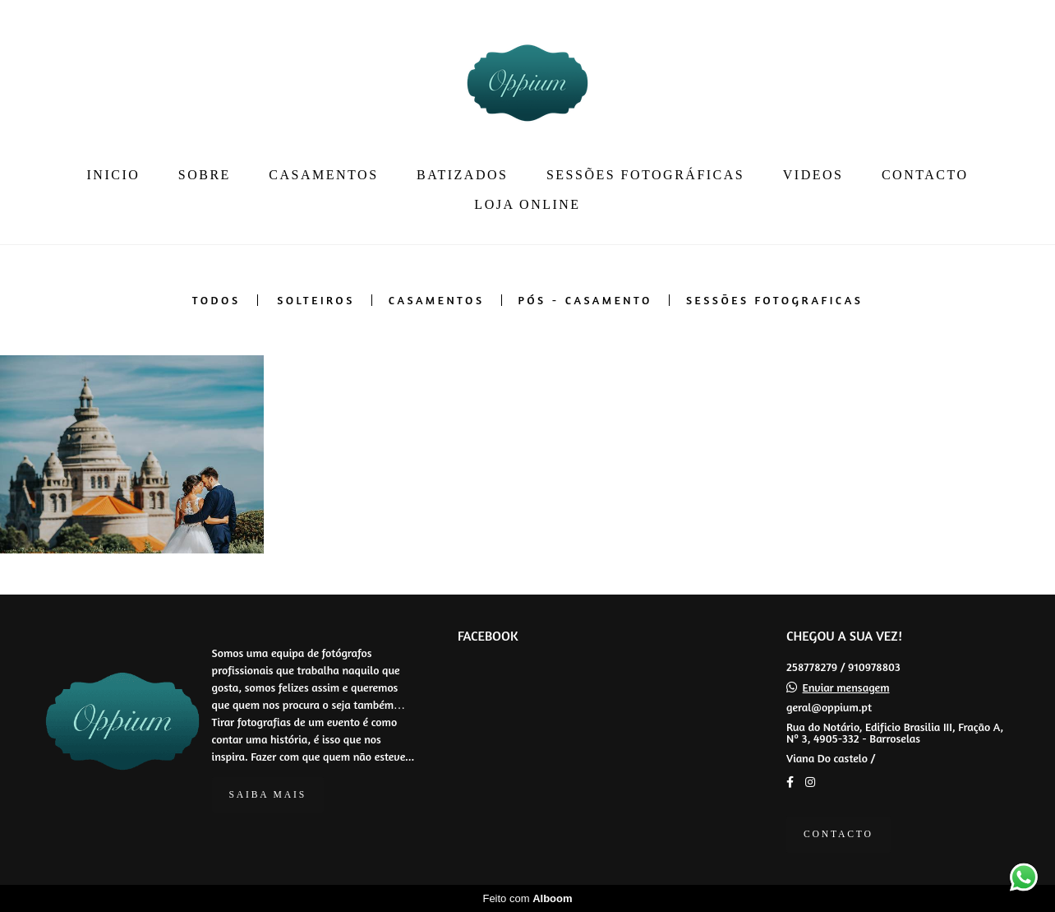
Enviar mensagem (846, 687)
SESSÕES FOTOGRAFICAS (774, 300)
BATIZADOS (462, 175)
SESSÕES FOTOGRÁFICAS (645, 175)
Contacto (838, 834)
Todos (216, 300)
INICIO (114, 175)
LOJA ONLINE (527, 204)
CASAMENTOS (323, 175)
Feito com (527, 898)
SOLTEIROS (316, 300)
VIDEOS (813, 175)
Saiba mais (267, 794)
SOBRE (204, 175)
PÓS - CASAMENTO (585, 300)
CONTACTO (925, 175)
